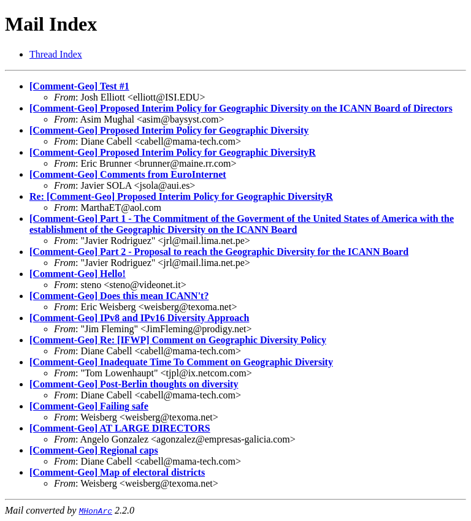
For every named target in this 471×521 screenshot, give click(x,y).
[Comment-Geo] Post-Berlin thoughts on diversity (133, 384)
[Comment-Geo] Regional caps (93, 450)
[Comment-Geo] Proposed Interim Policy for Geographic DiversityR (172, 152)
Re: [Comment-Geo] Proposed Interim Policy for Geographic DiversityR (181, 196)
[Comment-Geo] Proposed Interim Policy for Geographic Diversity (168, 130)
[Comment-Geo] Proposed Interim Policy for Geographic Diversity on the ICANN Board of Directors (241, 108)
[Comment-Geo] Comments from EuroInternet (127, 174)
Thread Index (55, 54)
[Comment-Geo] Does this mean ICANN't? (119, 296)
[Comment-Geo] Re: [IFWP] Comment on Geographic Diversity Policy (177, 340)
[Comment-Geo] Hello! (77, 273)
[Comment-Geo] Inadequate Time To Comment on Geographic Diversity (181, 362)
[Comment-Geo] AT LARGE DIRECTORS (119, 428)
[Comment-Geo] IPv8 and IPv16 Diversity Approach (139, 318)
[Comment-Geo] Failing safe (88, 406)
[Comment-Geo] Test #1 (79, 86)
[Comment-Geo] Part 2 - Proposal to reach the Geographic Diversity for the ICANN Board (218, 251)
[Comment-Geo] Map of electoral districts (117, 472)
